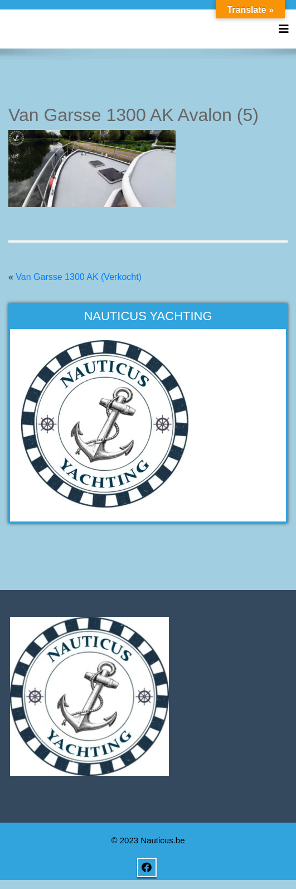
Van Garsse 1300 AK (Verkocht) (79, 277)
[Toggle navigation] (283, 29)
